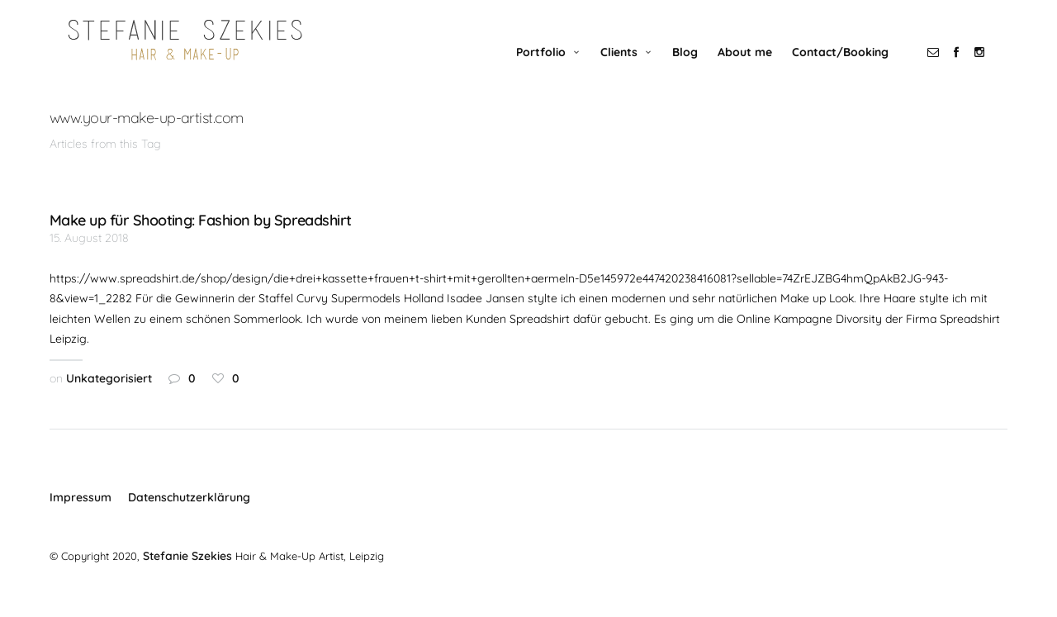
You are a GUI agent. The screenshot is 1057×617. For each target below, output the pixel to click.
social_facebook (972, 71)
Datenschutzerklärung (189, 517)
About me (761, 71)
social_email (949, 71)
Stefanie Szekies (185, 576)
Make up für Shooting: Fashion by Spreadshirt (201, 241)
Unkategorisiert (109, 399)
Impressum (80, 517)
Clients (635, 71)
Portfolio (557, 71)
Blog (701, 71)
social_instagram (995, 71)
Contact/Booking (856, 71)
